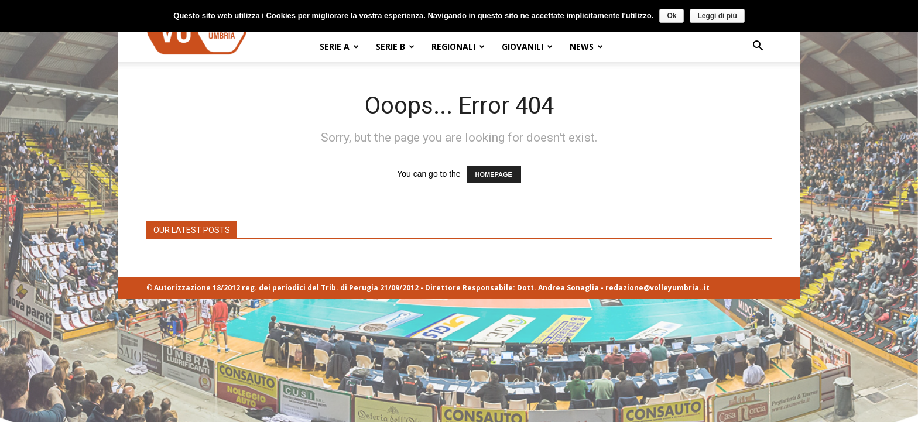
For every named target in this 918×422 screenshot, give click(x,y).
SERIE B (395, 46)
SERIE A (339, 46)
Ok (671, 15)
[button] (758, 47)
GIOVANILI (527, 46)
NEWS (586, 46)
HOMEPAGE (493, 174)
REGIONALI (458, 46)
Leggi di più (717, 15)
